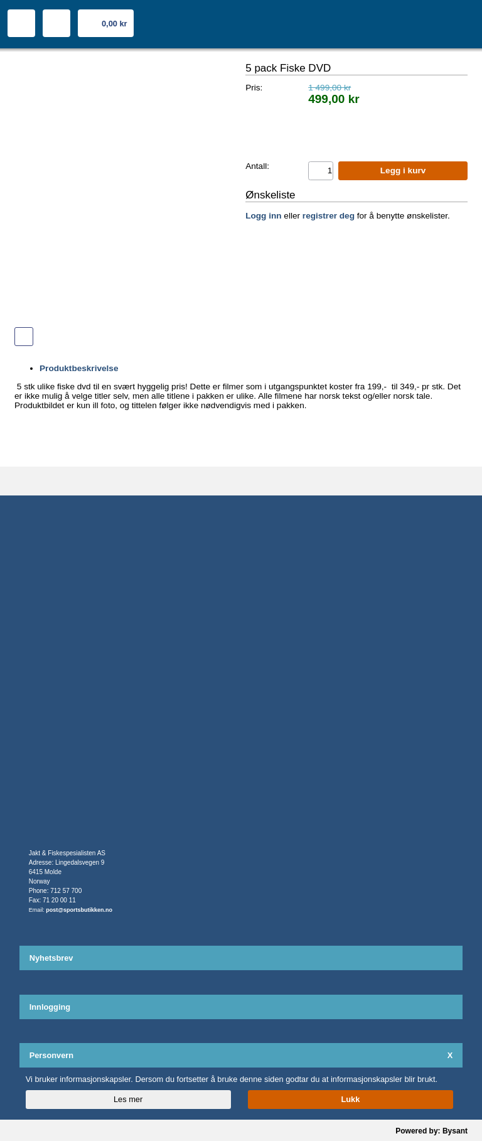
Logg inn (263, 215)
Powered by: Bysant (431, 1131)
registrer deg (329, 215)
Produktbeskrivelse (79, 368)
